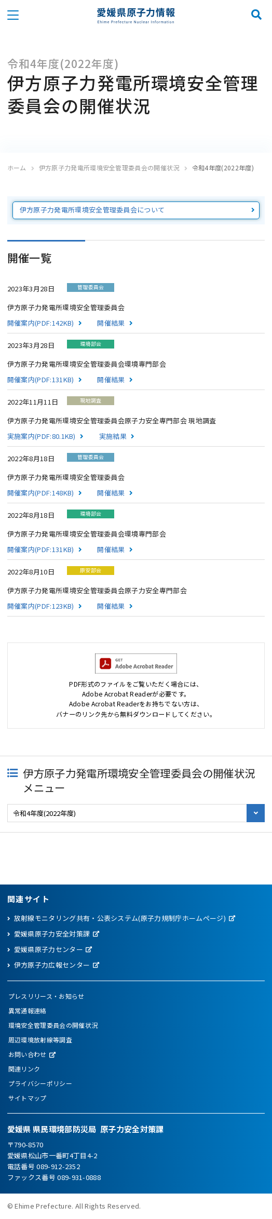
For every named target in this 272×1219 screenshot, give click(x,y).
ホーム (16, 167)
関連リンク (24, 1068)
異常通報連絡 (27, 1010)
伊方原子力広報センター (52, 965)
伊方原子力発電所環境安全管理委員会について (92, 210)
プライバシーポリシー (40, 1083)
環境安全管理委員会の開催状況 (53, 1025)
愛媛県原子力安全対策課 (52, 934)
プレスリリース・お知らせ (46, 996)
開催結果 (111, 323)
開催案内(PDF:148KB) (40, 493)
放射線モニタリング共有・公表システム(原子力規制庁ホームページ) (120, 918)
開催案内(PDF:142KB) (40, 323)
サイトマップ (27, 1097)
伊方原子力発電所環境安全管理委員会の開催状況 (109, 167)
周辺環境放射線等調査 (40, 1039)
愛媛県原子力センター (48, 949)
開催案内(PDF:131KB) (40, 379)
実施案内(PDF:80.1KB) (41, 436)
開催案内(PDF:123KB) (40, 606)
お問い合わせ (27, 1054)
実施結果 (113, 436)
